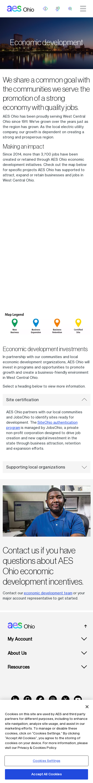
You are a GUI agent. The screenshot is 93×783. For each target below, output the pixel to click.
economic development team (48, 593)
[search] (70, 8)
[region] (46, 741)
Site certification (46, 399)
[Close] (87, 706)
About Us (17, 653)
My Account (20, 639)
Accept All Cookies (46, 774)
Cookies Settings (46, 761)
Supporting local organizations (46, 467)
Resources (19, 667)
